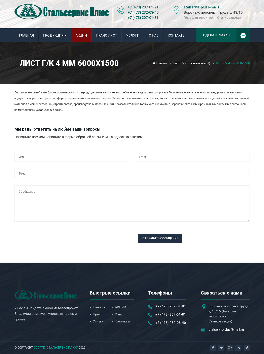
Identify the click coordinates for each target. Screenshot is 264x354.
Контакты (176, 35)
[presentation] (45, 242)
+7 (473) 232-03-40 (143, 12)
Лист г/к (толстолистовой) (191, 63)
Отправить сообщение (160, 238)
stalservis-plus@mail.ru (203, 7)
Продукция (54, 35)
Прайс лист (106, 35)
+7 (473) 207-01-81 (143, 17)
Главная (26, 35)
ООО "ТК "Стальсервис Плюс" (55, 347)
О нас (154, 35)
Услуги (133, 35)
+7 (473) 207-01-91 (143, 7)
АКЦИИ (81, 35)
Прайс (96, 314)
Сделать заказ (226, 35)
